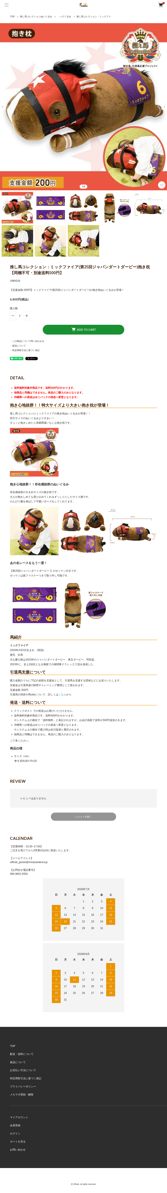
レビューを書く (83, 816)
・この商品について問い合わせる (27, 341)
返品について (18, 1062)
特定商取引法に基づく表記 (25, 1078)
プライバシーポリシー (23, 1086)
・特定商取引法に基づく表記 (25, 350)
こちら (62, 694)
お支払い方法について (23, 1070)
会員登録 (15, 1125)
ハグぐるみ (64, 16)
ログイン (15, 1133)
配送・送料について (21, 1054)
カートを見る (18, 1141)
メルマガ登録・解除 (21, 1094)
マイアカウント (19, 1117)
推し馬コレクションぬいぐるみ (36, 16)
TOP (12, 16)
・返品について (18, 345)
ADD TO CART (83, 329)
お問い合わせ (18, 1149)
